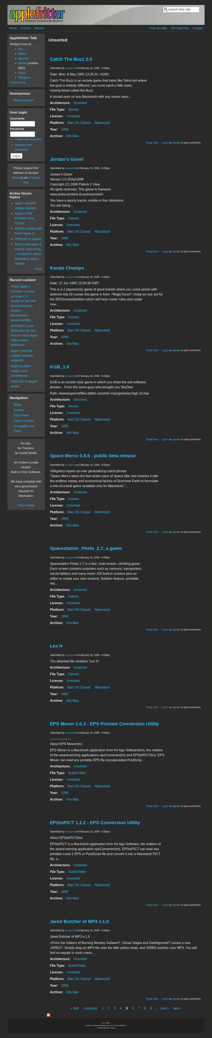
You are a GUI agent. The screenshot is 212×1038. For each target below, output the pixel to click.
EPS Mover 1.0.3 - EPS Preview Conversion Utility (104, 723)
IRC (21, 49)
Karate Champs (67, 268)
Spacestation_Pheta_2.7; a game (86, 548)
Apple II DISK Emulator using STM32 (24, 218)
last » (177, 1008)
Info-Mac (72, 136)
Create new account (27, 139)
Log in (165, 142)
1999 (64, 129)
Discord (23, 58)
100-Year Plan (179, 28)
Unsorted (80, 103)
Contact (198, 28)
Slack (22, 72)
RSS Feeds (21, 415)
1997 (64, 694)
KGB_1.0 (59, 366)
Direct (16, 177)
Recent (39, 28)
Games (73, 109)
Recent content (24, 100)
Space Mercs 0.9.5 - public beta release (93, 455)
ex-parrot (70, 68)
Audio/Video (77, 773)
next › (164, 1008)
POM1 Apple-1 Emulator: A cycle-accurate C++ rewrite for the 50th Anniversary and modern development (23, 301)
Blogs (17, 404)
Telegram (24, 77)
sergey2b (17, 360)
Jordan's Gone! (67, 159)
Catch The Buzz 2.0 (71, 59)
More (38, 269)
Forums (25, 28)
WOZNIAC (18, 345)
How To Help (158, 28)
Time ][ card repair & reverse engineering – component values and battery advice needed (27, 254)
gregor (15, 386)
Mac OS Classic (79, 123)
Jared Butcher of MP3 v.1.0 (79, 921)
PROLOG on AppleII (27, 239)
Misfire (22, 63)
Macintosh (102, 123)
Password (18, 129)
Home (13, 28)
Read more (152, 142)
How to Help (26, 505)
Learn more (17, 82)
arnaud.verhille (20, 320)
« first (74, 1008)
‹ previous (90, 1008)
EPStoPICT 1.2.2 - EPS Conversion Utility (95, 822)
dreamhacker (19, 375)
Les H (56, 645)
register (176, 142)
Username (18, 118)
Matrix (22, 53)
